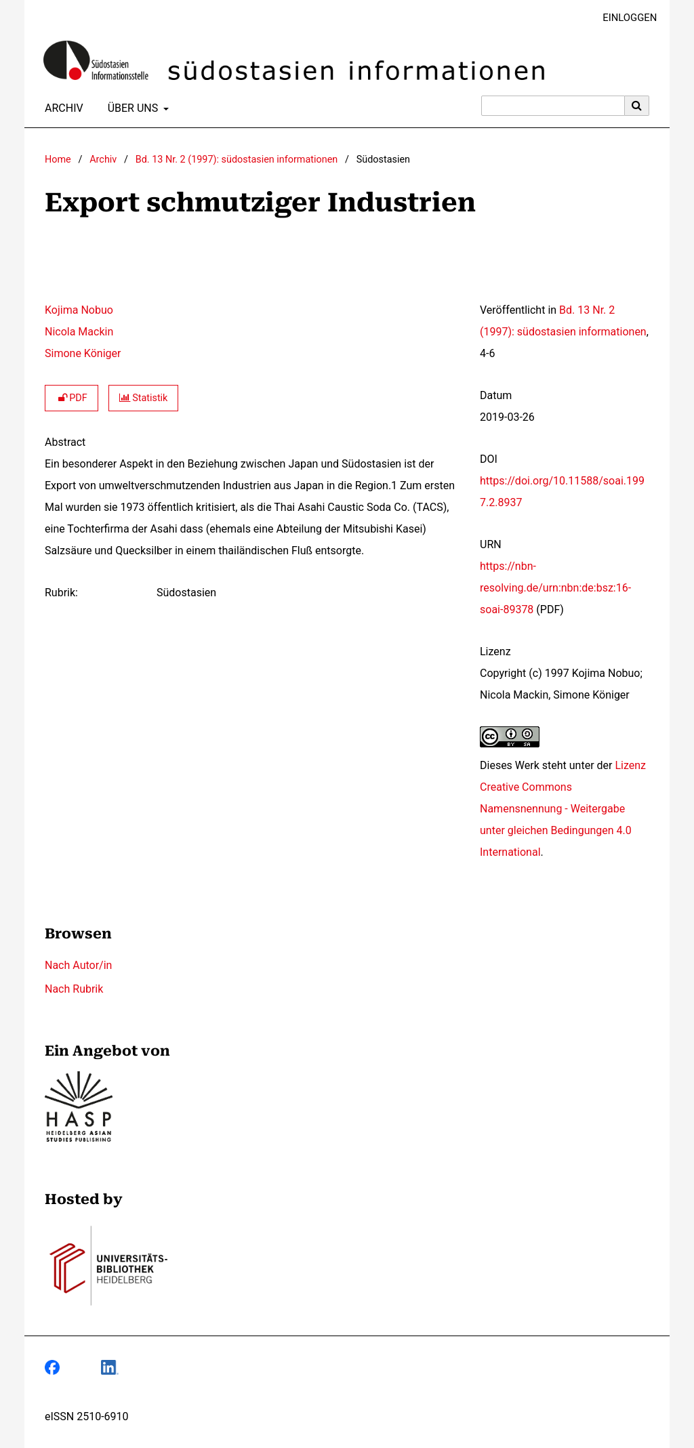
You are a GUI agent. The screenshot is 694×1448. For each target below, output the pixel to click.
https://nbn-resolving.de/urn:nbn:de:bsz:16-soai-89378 (555, 588)
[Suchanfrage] (553, 106)
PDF (71, 398)
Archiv (61, 108)
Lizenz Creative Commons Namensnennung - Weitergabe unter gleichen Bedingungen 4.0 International (563, 809)
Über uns (131, 108)
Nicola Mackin (79, 331)
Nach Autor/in (78, 965)
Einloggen (624, 18)
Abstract (65, 442)
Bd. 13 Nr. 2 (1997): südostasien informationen (237, 159)
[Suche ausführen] (637, 106)
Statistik (143, 398)
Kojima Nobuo (79, 310)
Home (58, 159)
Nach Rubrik (74, 988)
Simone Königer (83, 353)
